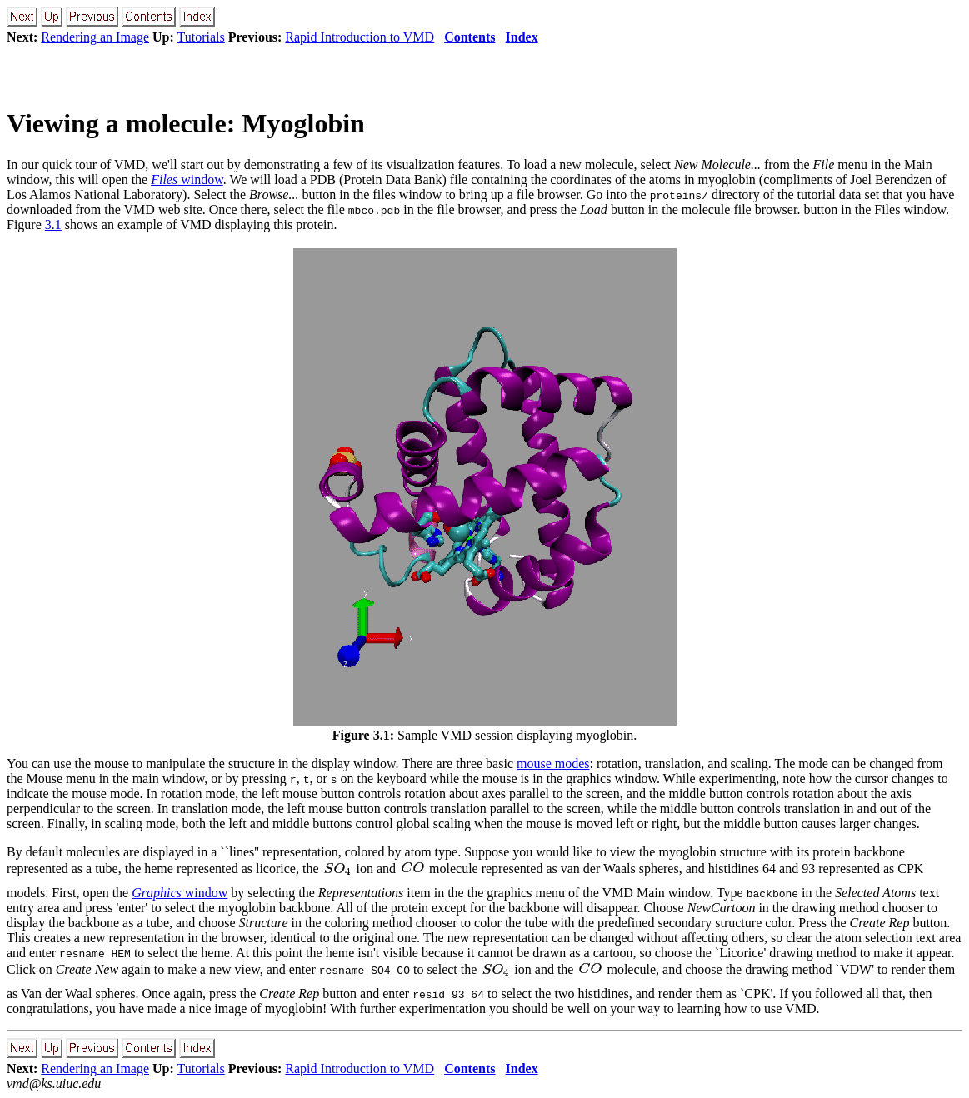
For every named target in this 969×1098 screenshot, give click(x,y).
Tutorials (201, 37)
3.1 (53, 224)
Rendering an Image (95, 37)
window (187, 179)
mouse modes (553, 763)
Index (522, 37)
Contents (469, 37)
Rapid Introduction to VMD (359, 37)
